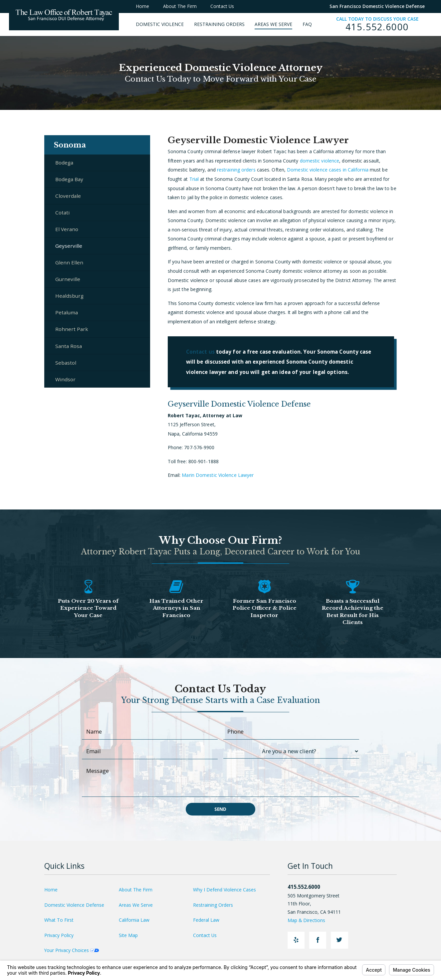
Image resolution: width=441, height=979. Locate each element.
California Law (134, 920)
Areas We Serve (136, 905)
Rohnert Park (71, 329)
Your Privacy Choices (71, 950)
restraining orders (236, 169)
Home (51, 889)
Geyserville (68, 245)
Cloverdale (68, 195)
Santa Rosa (68, 346)
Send (220, 809)
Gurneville (67, 279)
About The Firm (135, 889)
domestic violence (319, 161)
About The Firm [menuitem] (180, 6)
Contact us (200, 351)
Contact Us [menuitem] (222, 6)
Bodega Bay (69, 179)
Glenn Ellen (69, 262)
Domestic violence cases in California (327, 169)
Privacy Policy (59, 935)
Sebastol (65, 362)
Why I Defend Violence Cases (224, 889)
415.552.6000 (377, 27)
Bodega (64, 162)
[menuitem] (165, 24)
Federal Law (206, 920)
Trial (194, 179)
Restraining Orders (213, 905)
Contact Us (205, 935)
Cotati (62, 212)
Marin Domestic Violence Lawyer (218, 475)
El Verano (66, 229)
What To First (59, 920)
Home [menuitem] (142, 6)
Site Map (128, 935)
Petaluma (66, 312)
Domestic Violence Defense (74, 905)
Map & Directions (310, 920)
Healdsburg (69, 295)
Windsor (65, 379)
